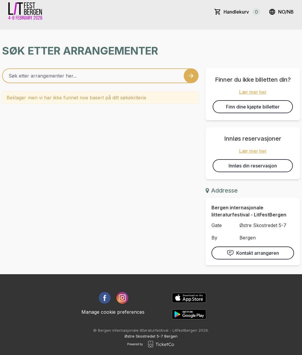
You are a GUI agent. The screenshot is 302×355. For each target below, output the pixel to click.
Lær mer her (253, 92)
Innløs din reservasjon (253, 166)
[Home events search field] (100, 75)
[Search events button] (191, 75)
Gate (216, 225)
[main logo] (25, 11)
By (214, 238)
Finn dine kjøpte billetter (253, 107)
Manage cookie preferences (113, 312)
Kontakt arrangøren (253, 253)
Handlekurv (242, 11)
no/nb (281, 11)
